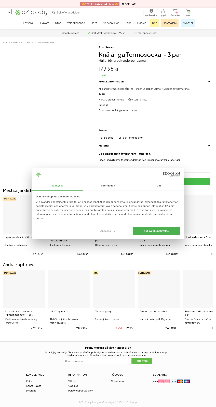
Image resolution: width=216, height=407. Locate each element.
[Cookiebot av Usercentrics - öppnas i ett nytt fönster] (165, 174)
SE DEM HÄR (129, 4)
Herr (28, 42)
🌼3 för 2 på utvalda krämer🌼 (100, 4)
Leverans (31, 390)
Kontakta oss (33, 385)
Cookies (73, 385)
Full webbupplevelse (156, 230)
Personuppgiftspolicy (80, 390)
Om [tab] (158, 185)
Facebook (117, 381)
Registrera (141, 360)
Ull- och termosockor (44, 42)
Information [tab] (108, 185)
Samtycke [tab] (57, 185)
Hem (5, 42)
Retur (29, 381)
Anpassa (107, 230)
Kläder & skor (17, 42)
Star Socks (106, 47)
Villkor (71, 381)
